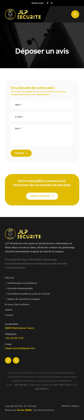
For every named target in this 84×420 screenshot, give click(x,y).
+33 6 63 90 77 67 (14, 338)
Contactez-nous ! (42, 196)
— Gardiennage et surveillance (21, 283)
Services (9, 277)
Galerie (8, 309)
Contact (9, 315)
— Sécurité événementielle (19, 288)
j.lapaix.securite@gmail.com (20, 348)
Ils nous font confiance (17, 304)
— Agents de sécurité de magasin (22, 299)
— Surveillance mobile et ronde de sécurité (27, 293)
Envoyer (21, 153)
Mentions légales (70, 406)
